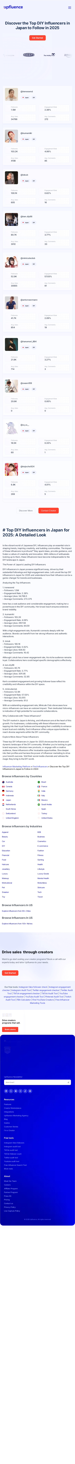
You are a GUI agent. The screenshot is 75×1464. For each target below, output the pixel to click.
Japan (8, 800)
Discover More (26, 510)
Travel (40, 897)
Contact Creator (48, 510)
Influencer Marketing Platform (16, 766)
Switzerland (10, 813)
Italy (43, 795)
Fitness (40, 855)
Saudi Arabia (46, 804)
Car (3, 841)
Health (40, 864)
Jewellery (6, 869)
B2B (39, 832)
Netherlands (11, 804)
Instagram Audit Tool (21, 1007)
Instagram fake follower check (33, 1004)
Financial (5, 855)
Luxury (5, 874)
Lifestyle (41, 869)
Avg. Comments (50, 116)
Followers (14, 107)
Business (41, 837)
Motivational (7, 883)
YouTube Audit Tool (34, 1014)
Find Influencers (40, 766)
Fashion (41, 850)
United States (46, 818)
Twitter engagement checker (46, 1007)
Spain (43, 809)
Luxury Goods (43, 874)
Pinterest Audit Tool (54, 1014)
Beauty (5, 837)
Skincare (41, 887)
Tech (40, 892)
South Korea (11, 809)
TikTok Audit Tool (49, 1011)
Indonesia (10, 795)
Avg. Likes (14, 116)
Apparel (5, 832)
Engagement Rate (51, 107)
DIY (3, 846)
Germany (9, 791)
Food (4, 860)
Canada (9, 786)
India (43, 791)
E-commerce (43, 846)
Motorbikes (42, 883)
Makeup (5, 878)
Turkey (44, 813)
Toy (3, 897)
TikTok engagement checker (26, 1011)
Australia (9, 782)
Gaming (41, 860)
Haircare (5, 864)
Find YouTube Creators (43, 1017)
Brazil (43, 782)
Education (6, 850)
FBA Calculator (24, 1017)
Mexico (44, 800)
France (44, 786)
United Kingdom (12, 818)
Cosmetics (42, 841)
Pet (3, 887)
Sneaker (5, 892)
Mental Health (43, 878)
